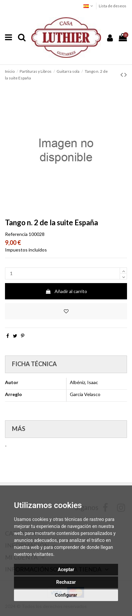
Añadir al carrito (66, 291)
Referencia (16, 234)
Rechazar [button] (66, 582)
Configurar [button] (66, 595)
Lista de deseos (112, 5)
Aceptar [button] (66, 569)
